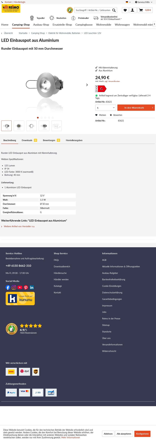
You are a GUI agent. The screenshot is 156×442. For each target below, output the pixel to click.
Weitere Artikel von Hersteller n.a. (18, 226)
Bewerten (116, 115)
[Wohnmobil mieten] (144, 24)
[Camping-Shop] (21, 24)
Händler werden (61, 279)
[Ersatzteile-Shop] (62, 24)
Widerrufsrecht (109, 351)
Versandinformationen (112, 344)
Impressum (107, 305)
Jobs (104, 312)
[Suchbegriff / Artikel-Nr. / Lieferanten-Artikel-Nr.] (95, 10)
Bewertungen (51, 140)
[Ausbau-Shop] (41, 24)
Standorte (106, 331)
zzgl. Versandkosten (112, 81)
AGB (104, 260)
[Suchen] (114, 10)
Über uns (106, 338)
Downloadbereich (62, 266)
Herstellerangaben (74, 140)
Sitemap (106, 325)
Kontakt (8, 2)
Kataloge (58, 286)
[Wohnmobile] (103, 24)
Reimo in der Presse (111, 318)
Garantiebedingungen (112, 299)
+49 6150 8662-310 (18, 265)
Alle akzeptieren (124, 433)
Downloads (29, 140)
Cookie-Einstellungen (111, 286)
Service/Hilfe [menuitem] (142, 2)
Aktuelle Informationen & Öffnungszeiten (121, 266)
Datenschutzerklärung (112, 292)
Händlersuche (60, 273)
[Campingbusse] (84, 24)
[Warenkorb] (145, 10)
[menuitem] (95, 10)
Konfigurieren (142, 433)
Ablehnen (108, 433)
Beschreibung (9, 140)
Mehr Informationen (70, 437)
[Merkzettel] (125, 10)
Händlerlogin (19, 2)
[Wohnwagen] (122, 24)
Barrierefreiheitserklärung (113, 279)
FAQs (56, 260)
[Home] (5, 24)
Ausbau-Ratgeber (110, 273)
